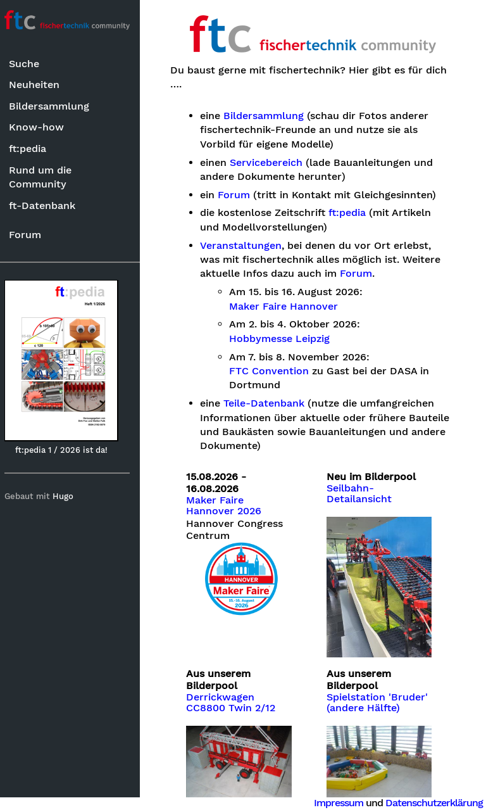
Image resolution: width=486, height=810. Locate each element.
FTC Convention (275, 371)
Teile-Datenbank (268, 403)
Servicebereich (271, 162)
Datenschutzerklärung (434, 803)
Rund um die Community (45, 177)
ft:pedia (32, 148)
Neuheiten (39, 85)
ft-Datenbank (47, 205)
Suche (29, 64)
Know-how (41, 127)
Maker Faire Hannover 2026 (229, 506)
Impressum (338, 803)
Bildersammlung (54, 106)
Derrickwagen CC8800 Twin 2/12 (236, 699)
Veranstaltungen (246, 245)
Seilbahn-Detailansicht (361, 494)
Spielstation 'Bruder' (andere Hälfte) (379, 699)
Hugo (68, 496)
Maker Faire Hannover (289, 306)
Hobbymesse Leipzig (285, 339)
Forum (30, 235)
